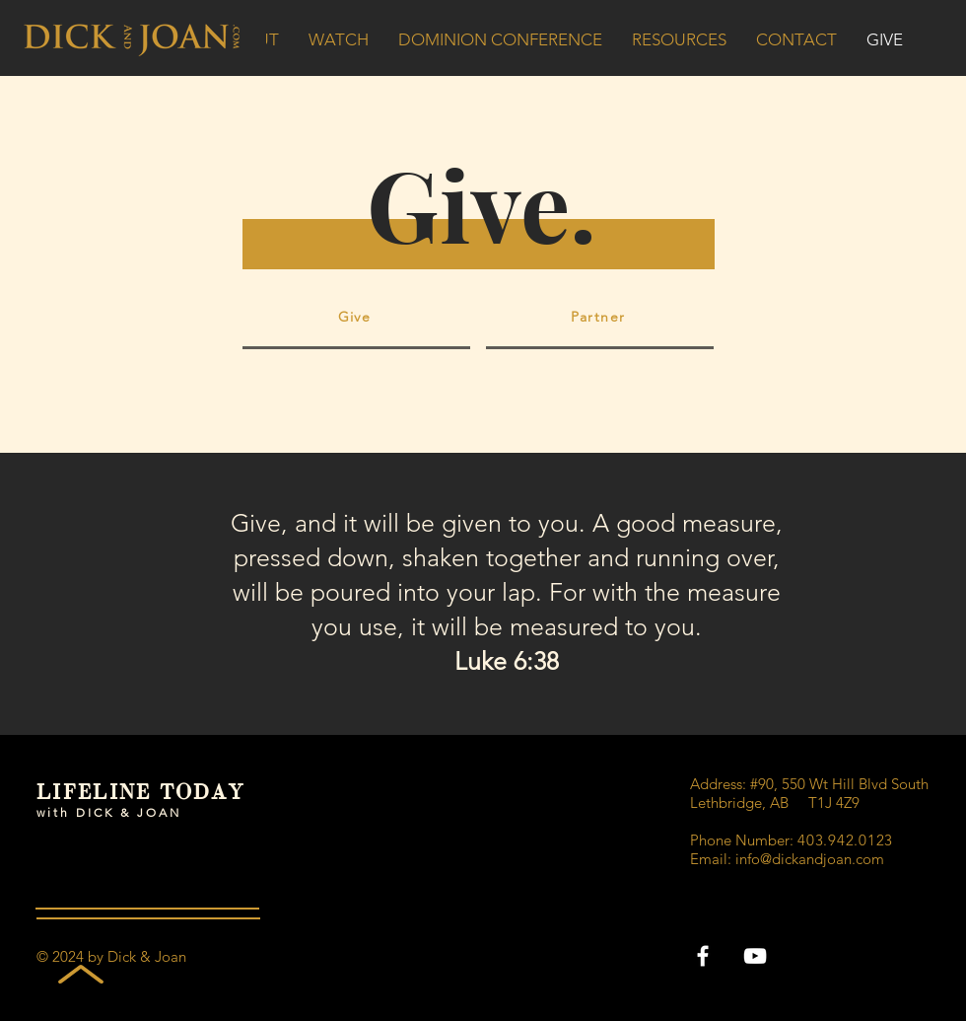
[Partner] (600, 318)
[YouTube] (755, 956)
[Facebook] (703, 956)
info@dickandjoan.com (809, 858)
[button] (500, 39)
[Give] (356, 318)
